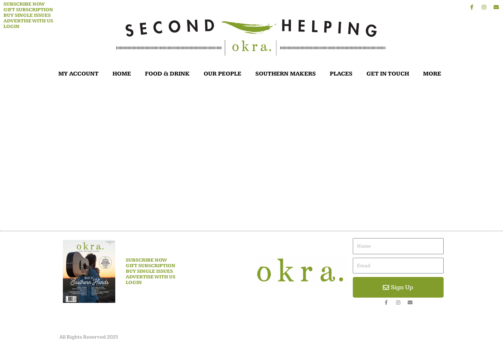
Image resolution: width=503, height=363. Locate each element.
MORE (434, 73)
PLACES (341, 73)
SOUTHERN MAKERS (285, 73)
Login (11, 26)
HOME (121, 73)
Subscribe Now (24, 4)
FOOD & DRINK (167, 73)
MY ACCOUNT (78, 73)
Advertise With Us (28, 21)
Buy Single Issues (27, 15)
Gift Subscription (28, 10)
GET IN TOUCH (387, 73)
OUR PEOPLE (222, 73)
